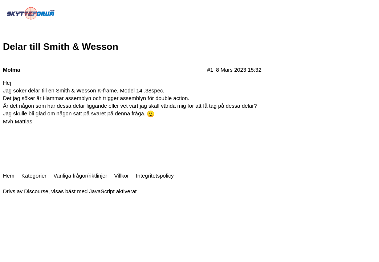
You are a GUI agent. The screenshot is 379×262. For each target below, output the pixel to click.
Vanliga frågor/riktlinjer (80, 175)
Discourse (36, 191)
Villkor (121, 175)
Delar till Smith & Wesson (60, 46)
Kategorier (33, 175)
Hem (9, 175)
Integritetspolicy (155, 175)
